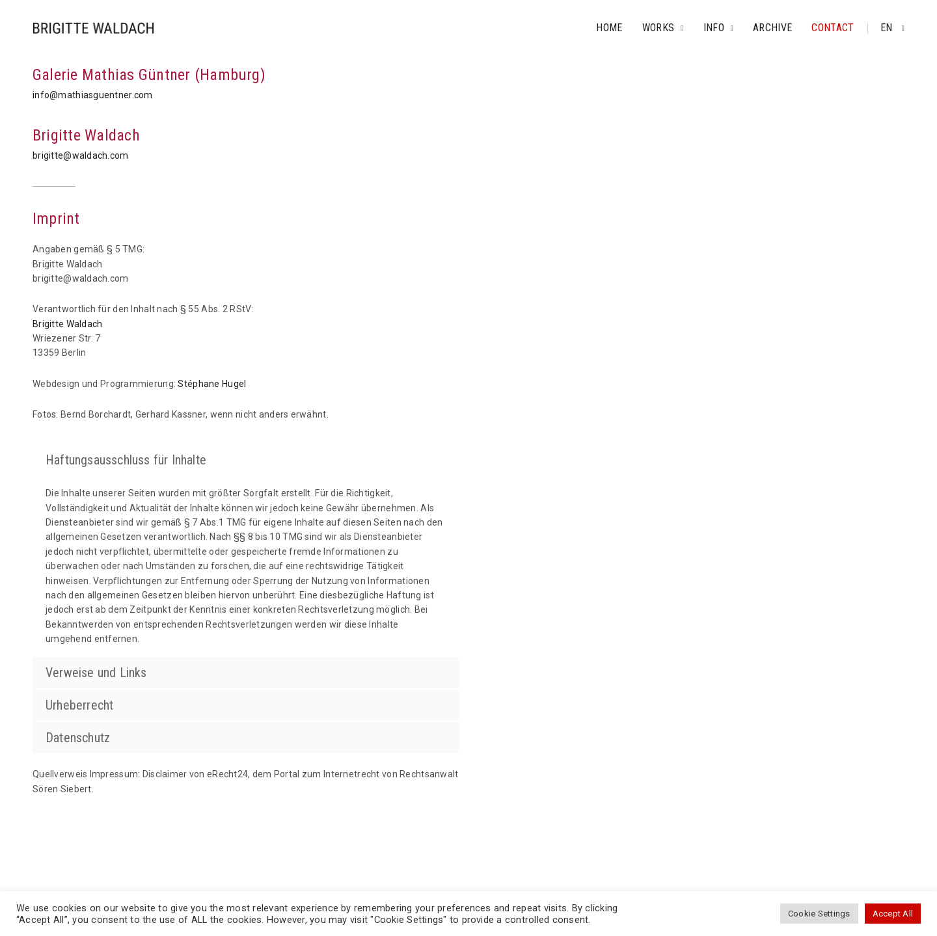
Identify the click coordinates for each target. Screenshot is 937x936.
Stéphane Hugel (212, 384)
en (887, 27)
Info (713, 27)
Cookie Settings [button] (819, 913)
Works (658, 27)
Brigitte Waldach (86, 135)
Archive (772, 27)
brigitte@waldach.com (81, 155)
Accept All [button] (893, 913)
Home (609, 27)
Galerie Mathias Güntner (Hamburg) (149, 75)
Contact (832, 27)
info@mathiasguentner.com (93, 95)
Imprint (56, 218)
